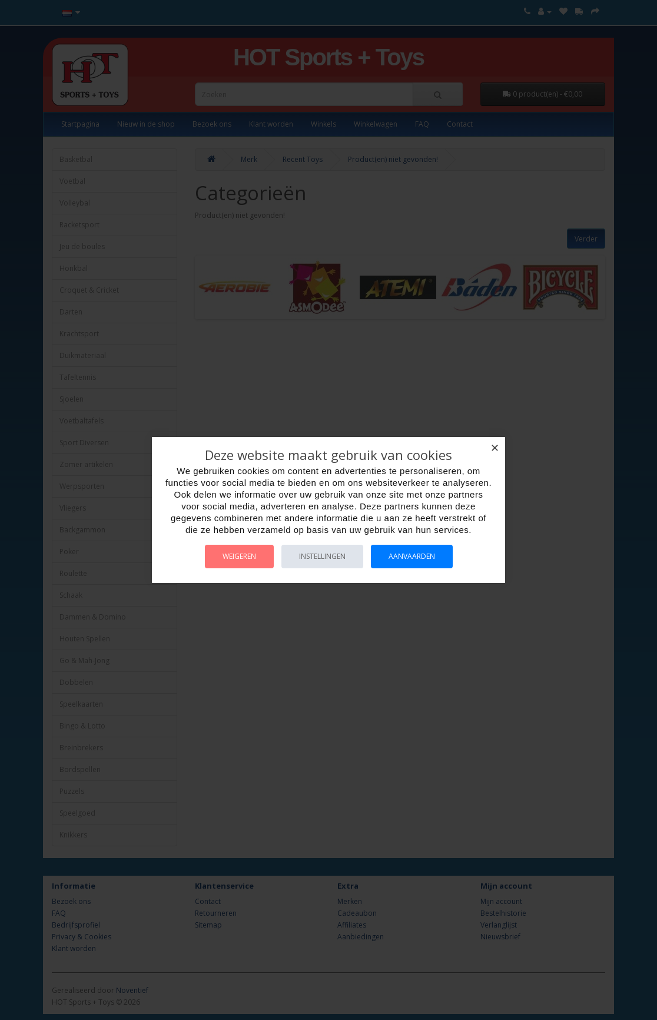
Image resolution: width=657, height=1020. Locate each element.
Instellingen (322, 556)
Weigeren (239, 556)
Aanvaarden (412, 556)
